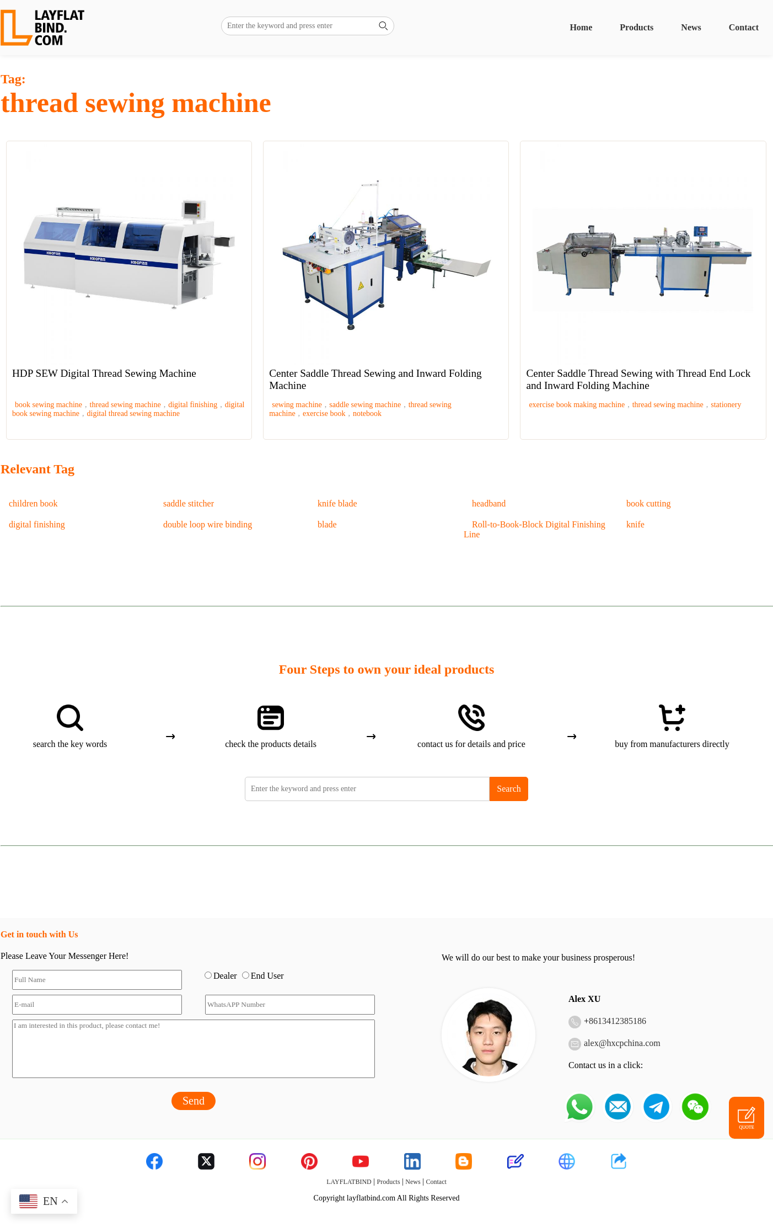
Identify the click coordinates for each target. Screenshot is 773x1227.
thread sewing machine (125, 405)
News (691, 27)
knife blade (337, 503)
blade (327, 524)
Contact (744, 27)
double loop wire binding (207, 524)
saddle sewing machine (365, 405)
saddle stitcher (188, 503)
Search (509, 788)
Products (636, 27)
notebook (367, 413)
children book (33, 503)
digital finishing (192, 405)
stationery (726, 405)
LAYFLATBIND (349, 1182)
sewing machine (297, 405)
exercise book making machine (577, 405)
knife (635, 524)
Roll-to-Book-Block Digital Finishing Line (534, 529)
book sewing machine (48, 405)
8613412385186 (617, 1021)
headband (489, 503)
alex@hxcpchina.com (622, 1043)
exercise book (324, 413)
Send (193, 1101)
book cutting (648, 503)
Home (581, 27)
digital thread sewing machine (133, 413)
